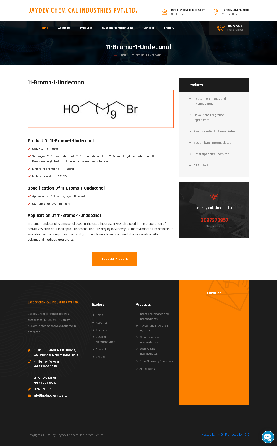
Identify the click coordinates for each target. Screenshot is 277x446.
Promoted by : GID (237, 434)
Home (44, 28)
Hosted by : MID (212, 434)
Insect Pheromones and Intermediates (210, 101)
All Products (202, 165)
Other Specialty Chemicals (212, 154)
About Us (64, 28)
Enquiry (169, 28)
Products (86, 28)
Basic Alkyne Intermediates (212, 142)
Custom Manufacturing (118, 28)
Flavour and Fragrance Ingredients (209, 117)
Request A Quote (115, 259)
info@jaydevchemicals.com (188, 10)
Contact (148, 28)
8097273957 (235, 26)
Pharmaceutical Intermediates (214, 131)
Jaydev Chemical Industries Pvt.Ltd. (80, 435)
